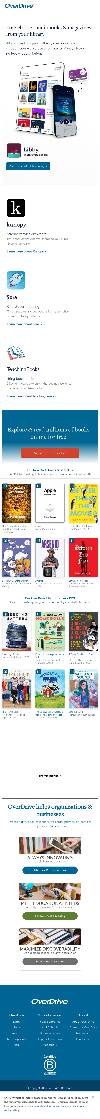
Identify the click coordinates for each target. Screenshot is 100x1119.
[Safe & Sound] (83, 709)
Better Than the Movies (81, 525)
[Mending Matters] (16, 651)
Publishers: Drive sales (50, 961)
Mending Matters (11, 654)
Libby (16, 1021)
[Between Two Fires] (83, 578)
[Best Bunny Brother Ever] (16, 578)
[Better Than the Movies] (83, 523)
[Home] (19, 5)
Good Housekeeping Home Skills (49, 655)
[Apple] (50, 523)
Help (17, 1044)
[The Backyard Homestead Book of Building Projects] (50, 709)
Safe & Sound (76, 711)
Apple (38, 525)
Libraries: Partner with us (50, 870)
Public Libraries (50, 1021)
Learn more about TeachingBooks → (32, 396)
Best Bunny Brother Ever (15, 580)
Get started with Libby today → (28, 166)
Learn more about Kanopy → (27, 251)
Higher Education (50, 1039)
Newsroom (83, 1033)
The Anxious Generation (14, 525)
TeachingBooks (17, 1039)
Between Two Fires (78, 580)
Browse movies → (50, 775)
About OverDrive (83, 1021)
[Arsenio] (50, 578)
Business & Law (50, 1033)
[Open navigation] (93, 5)
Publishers (50, 1044)
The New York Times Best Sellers (50, 470)
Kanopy (17, 1033)
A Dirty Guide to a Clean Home (82, 655)
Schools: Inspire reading (50, 916)
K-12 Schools (50, 1027)
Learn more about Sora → (24, 324)
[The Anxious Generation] (16, 523)
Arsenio (39, 580)
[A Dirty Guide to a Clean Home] (83, 651)
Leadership (83, 1039)
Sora (17, 1027)
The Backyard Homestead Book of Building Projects (49, 713)
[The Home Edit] (16, 709)
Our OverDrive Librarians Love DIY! (50, 598)
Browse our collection (50, 453)
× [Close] (93, 1097)
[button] (16, 1015)
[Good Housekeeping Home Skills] (50, 651)
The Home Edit (10, 711)
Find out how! (58, 826)
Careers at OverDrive (83, 1027)
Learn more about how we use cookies (47, 1106)
